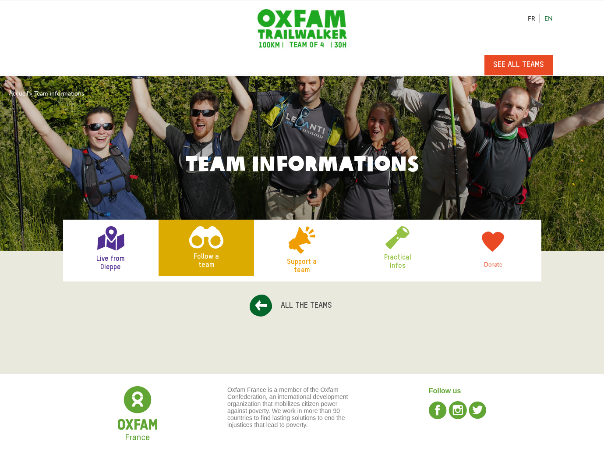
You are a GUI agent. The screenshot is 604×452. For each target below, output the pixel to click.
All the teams (306, 306)
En (548, 18)
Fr (531, 18)
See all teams (518, 65)
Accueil (18, 93)
